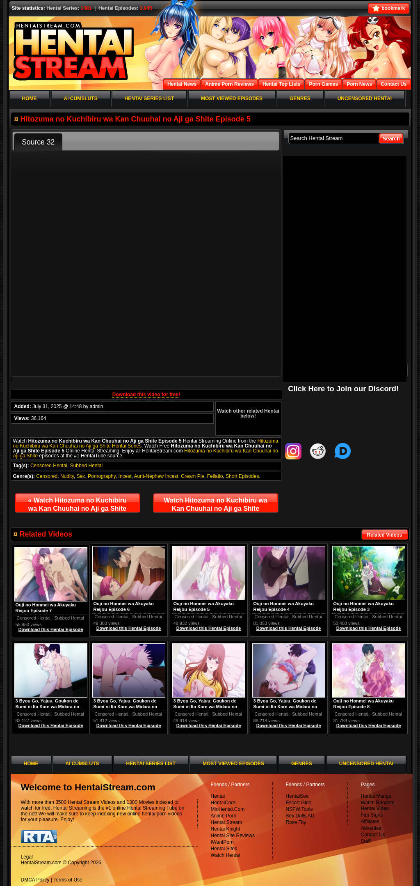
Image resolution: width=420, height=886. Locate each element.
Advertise (371, 828)
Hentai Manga (376, 796)
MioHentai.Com (228, 809)
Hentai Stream (226, 822)
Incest (125, 476)
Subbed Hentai (86, 465)
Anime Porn (224, 816)
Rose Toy (296, 822)
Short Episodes (242, 476)
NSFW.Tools (299, 809)
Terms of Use (67, 880)
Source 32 (38, 142)
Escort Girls (298, 803)
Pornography (102, 476)
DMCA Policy (35, 880)
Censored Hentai (48, 465)
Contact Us (373, 835)
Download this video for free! (146, 394)
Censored (46, 476)
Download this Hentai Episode (368, 628)
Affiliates (370, 821)
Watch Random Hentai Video (378, 805)
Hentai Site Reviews (233, 835)
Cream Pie (192, 476)
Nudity (67, 476)
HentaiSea (297, 796)
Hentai (218, 796)
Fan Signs (372, 815)
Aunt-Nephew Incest (156, 476)
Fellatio (215, 476)
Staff (366, 841)
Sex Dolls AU (300, 816)
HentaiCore (223, 803)
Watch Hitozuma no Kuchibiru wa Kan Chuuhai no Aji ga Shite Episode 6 (215, 506)
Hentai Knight (225, 829)
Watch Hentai (225, 855)
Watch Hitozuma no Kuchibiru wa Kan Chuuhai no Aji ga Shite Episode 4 (77, 506)
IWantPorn (222, 842)
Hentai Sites (224, 849)
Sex (81, 476)
